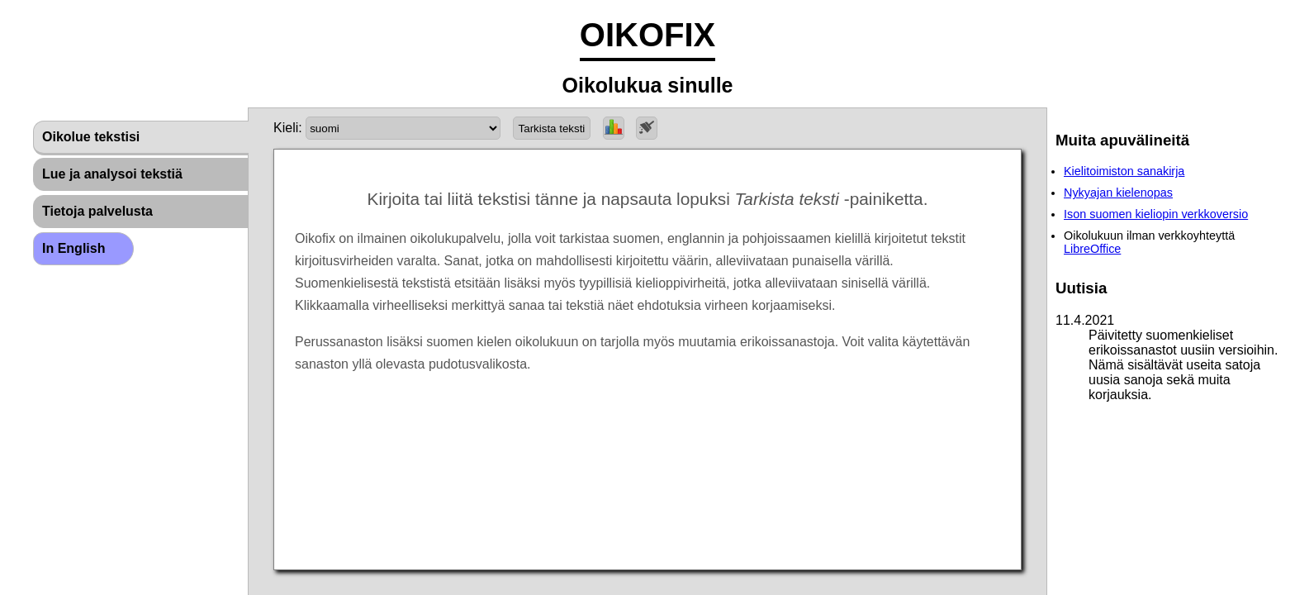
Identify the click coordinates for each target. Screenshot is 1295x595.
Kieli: (287, 128)
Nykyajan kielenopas (1118, 192)
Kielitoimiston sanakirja (1124, 171)
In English (73, 248)
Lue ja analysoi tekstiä (112, 174)
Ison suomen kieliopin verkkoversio (1156, 214)
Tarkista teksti (552, 128)
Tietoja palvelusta (97, 211)
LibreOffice (1092, 248)
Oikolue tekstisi (91, 137)
